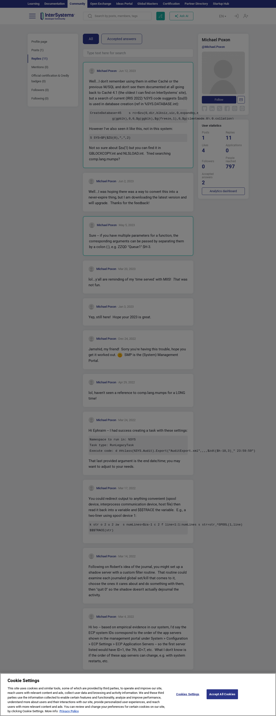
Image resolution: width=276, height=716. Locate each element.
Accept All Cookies (222, 699)
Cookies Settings (188, 699)
